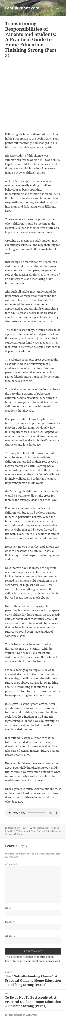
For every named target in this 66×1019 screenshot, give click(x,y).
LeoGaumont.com (22, 7)
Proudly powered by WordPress (21, 1014)
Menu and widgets (57, 11)
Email (9, 922)
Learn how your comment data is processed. (33, 961)
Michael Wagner (41, 827)
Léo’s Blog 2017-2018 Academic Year (32, 829)
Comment (12, 864)
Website (10, 935)
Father (20, 834)
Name (9, 908)
